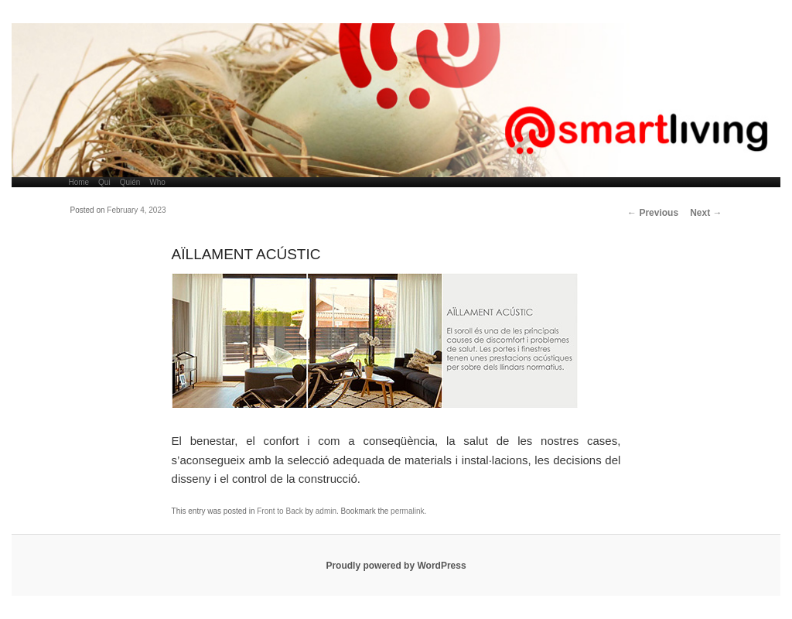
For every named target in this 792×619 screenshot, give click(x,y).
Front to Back (279, 511)
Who (157, 182)
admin (326, 511)
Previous (652, 212)
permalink (407, 511)
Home (78, 182)
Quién (130, 182)
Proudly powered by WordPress (396, 565)
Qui (104, 182)
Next (706, 212)
